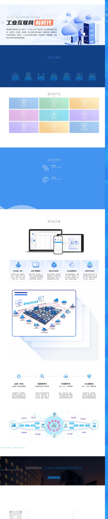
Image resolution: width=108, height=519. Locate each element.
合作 (106, 9)
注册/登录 (75, 2)
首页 (21, 2)
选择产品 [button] (68, 2)
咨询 (106, 15)
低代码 (28, 2)
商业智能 (41, 2)
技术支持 (54, 2)
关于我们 (61, 2)
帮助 (106, 20)
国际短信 (48, 2)
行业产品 (34, 2)
